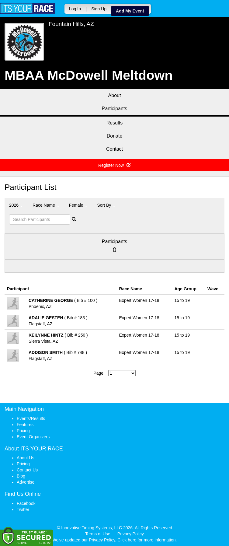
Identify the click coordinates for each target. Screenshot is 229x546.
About (114, 95)
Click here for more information (146, 539)
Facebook (26, 503)
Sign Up (98, 8)
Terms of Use (97, 533)
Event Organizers (33, 436)
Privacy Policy (130, 533)
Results (114, 122)
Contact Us (27, 469)
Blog (21, 476)
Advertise (25, 482)
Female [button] (78, 205)
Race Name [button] (46, 205)
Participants (114, 108)
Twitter (23, 509)
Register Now (114, 165)
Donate (115, 135)
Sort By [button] (106, 205)
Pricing (23, 430)
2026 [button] (16, 205)
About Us (25, 457)
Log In (75, 8)
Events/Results (31, 418)
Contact (114, 149)
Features (25, 424)
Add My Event (130, 11)
